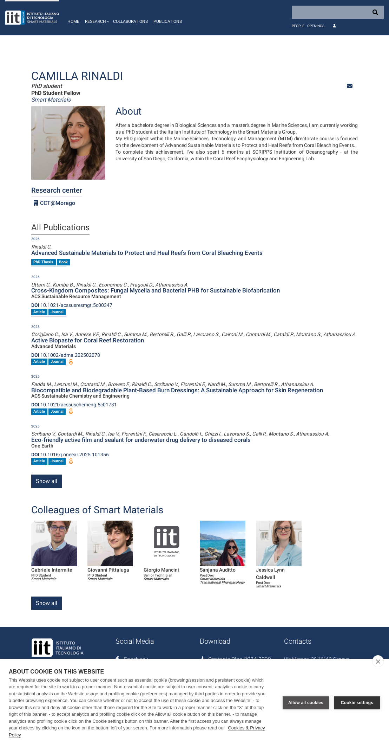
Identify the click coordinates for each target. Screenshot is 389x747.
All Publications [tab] (60, 227)
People (298, 26)
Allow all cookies (305, 702)
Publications (167, 21)
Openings (315, 26)
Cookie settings (357, 702)
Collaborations (130, 21)
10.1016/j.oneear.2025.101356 (70, 454)
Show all (46, 481)
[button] (96, 17)
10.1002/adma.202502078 (65, 355)
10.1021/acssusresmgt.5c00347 (71, 305)
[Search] (338, 12)
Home (73, 21)
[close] (378, 661)
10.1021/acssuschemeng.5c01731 (74, 404)
